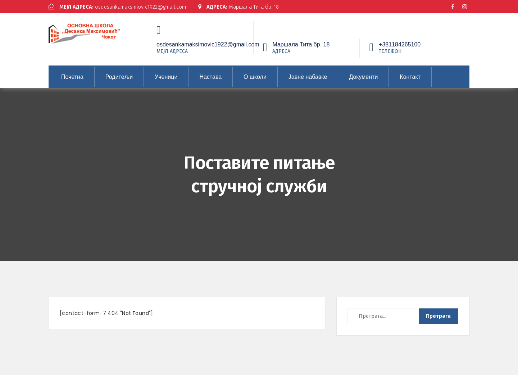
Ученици (166, 77)
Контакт (410, 77)
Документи (363, 77)
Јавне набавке (307, 77)
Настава (210, 77)
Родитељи (119, 77)
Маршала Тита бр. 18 (246, 7)
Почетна (72, 77)
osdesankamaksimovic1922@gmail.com (120, 7)
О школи (255, 77)
